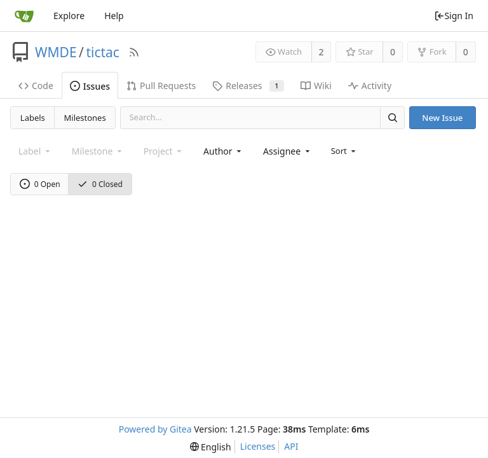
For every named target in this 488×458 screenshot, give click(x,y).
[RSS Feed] (134, 52)
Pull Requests (161, 86)
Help (114, 16)
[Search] (392, 117)
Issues (90, 86)
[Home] (24, 15)
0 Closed (100, 184)
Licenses (258, 446)
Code (35, 86)
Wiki (316, 86)
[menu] (344, 151)
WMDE (56, 52)
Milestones (85, 117)
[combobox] (223, 151)
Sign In (453, 16)
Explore (69, 16)
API (291, 446)
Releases (248, 86)
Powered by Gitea (155, 429)
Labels (32, 117)
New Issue (442, 117)
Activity (369, 86)
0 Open (40, 184)
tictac (102, 52)
